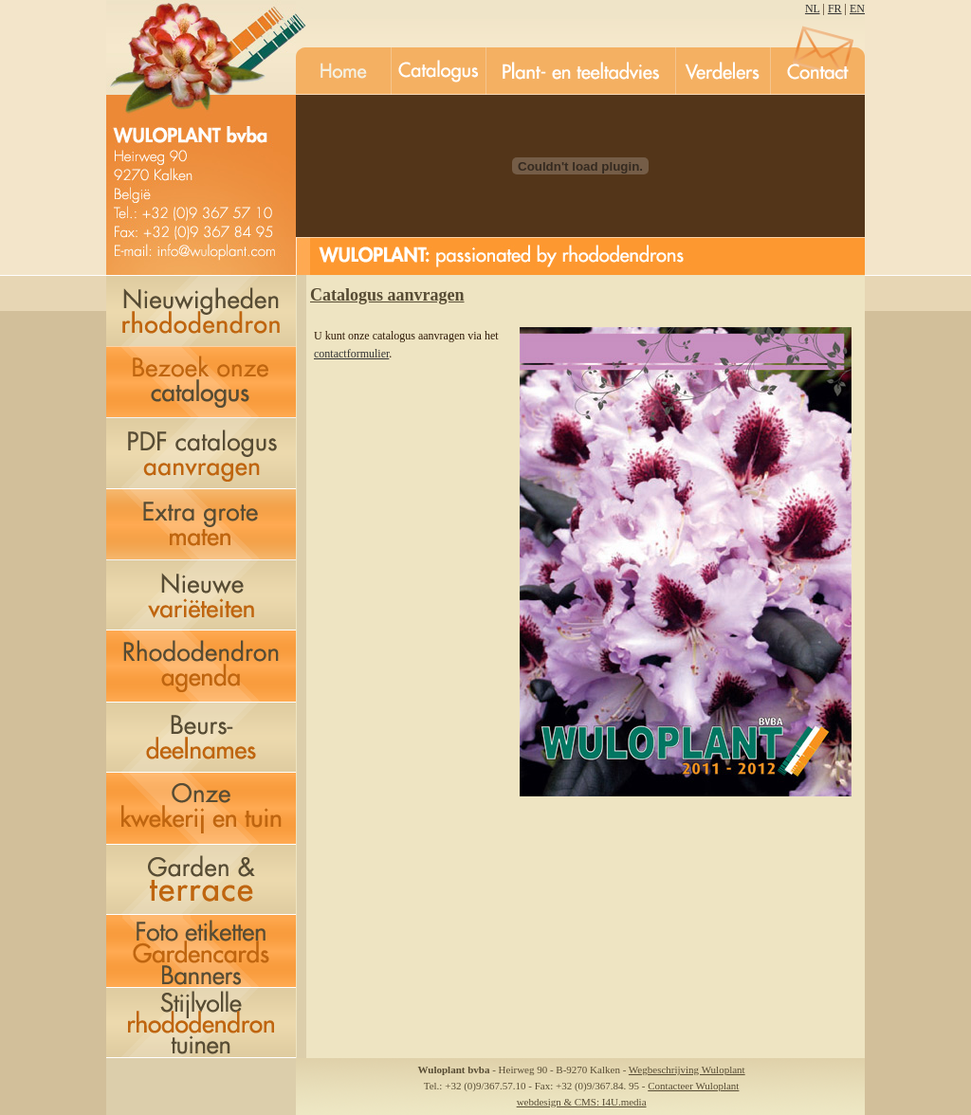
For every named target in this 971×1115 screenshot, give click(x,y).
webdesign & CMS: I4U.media (582, 1101)
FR (835, 8)
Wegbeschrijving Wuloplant (687, 1069)
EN (857, 8)
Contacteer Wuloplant (693, 1085)
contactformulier (351, 353)
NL (812, 8)
